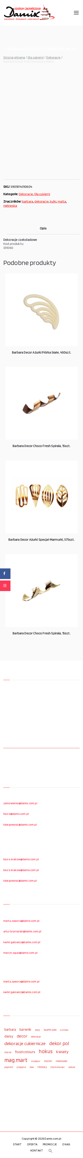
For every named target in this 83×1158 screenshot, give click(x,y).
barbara (27, 201)
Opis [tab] (43, 228)
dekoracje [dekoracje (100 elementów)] (36, 1036)
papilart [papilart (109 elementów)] (8, 1067)
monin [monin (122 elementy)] (48, 1061)
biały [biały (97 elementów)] (37, 1029)
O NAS (66, 1144)
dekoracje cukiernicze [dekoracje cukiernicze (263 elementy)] (24, 1043)
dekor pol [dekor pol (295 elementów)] (59, 1043)
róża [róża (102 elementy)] (32, 1067)
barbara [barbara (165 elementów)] (10, 1029)
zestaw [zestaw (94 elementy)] (71, 1067)
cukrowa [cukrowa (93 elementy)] (64, 1030)
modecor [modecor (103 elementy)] (35, 1061)
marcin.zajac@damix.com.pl (20, 952)
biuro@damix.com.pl (16, 813)
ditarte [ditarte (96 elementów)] (7, 1052)
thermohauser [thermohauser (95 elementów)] (58, 1067)
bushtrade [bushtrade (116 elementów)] (50, 1029)
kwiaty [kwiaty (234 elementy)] (62, 1051)
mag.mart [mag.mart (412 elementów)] (15, 1059)
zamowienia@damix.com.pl (20, 803)
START (17, 1144)
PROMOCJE (50, 1144)
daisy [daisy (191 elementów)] (8, 1036)
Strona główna (14, 57)
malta (62, 201)
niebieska (10, 206)
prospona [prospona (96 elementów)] (21, 1067)
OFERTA (32, 1144)
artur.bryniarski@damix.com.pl (22, 931)
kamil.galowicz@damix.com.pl (21, 942)
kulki (53, 201)
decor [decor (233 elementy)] (22, 1036)
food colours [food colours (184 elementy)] (25, 1052)
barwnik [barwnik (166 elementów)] (25, 1029)
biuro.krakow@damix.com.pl (21, 859)
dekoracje (41, 201)
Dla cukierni (36, 57)
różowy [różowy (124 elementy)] (42, 1067)
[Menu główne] (76, 13)
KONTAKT (36, 1150)
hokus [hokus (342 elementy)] (46, 1051)
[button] (50, 1151)
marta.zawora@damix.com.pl (21, 920)
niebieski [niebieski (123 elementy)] (61, 1061)
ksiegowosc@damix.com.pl (20, 824)
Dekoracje (53, 57)
